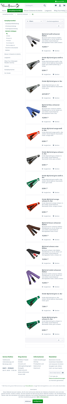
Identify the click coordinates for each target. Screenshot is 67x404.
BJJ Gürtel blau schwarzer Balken (51, 105)
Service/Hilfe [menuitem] (59, 1)
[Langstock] (48, 10)
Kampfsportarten (9, 69)
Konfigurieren (38, 401)
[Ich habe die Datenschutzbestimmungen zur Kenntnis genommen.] (49, 376)
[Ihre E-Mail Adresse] (55, 372)
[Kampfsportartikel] (15, 10)
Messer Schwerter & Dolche (12, 54)
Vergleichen (46, 51)
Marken (6, 66)
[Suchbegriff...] (36, 5)
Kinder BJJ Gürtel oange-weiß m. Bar (52, 129)
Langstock (7, 57)
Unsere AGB (21, 374)
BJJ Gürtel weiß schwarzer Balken (51, 35)
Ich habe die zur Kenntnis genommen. (57, 378)
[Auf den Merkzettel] (56, 51)
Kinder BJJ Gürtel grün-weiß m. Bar (52, 176)
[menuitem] (36, 5)
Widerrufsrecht (22, 370)
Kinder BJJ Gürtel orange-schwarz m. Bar (50, 200)
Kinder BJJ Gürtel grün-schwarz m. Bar (50, 318)
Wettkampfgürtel (10, 45)
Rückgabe (21, 368)
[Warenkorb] (64, 5)
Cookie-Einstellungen (40, 360)
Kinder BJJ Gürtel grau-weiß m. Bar (52, 58)
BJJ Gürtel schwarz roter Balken (50, 247)
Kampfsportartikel (10, 20)
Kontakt (20, 362)
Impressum (37, 368)
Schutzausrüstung (10, 26)
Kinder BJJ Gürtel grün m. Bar (52, 294)
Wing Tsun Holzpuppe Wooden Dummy (10, 62)
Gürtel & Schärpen (10, 31)
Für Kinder (7, 73)
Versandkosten (29, 386)
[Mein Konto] (60, 5)
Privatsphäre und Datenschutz (39, 365)
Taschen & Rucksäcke (11, 47)
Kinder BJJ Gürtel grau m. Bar (52, 81)
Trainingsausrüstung (11, 28)
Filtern (30, 21)
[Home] (4, 10)
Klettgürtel (9, 38)
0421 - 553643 (8, 368)
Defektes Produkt (23, 360)
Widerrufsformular (23, 372)
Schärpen (8, 40)
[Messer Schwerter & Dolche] (33, 10)
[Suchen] (44, 5)
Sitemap (36, 362)
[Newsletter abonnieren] (62, 372)
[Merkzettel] (55, 5)
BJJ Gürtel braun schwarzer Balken (51, 223)
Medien (7, 50)
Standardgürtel (10, 43)
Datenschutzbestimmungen (57, 378)
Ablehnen (28, 401)
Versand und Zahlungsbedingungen (24, 365)
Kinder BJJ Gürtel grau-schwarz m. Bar (52, 153)
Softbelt (8, 36)
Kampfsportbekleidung (12, 23)
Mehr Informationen (43, 397)
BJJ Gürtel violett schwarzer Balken (51, 271)
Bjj (7, 33)
